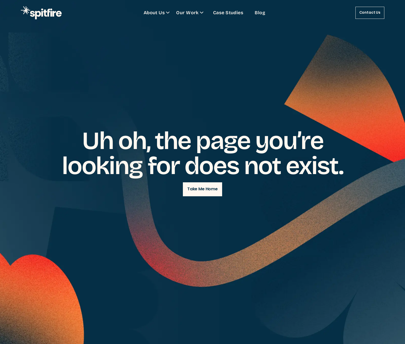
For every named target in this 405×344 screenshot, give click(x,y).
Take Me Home (202, 189)
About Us (157, 12)
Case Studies (228, 12)
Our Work (190, 12)
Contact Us (369, 13)
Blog (260, 12)
